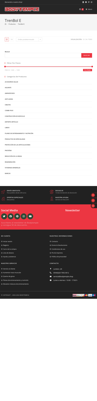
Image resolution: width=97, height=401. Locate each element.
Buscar (7, 52)
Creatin (8, 105)
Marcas (7, 173)
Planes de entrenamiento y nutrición (19, 133)
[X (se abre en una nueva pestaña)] (83, 2)
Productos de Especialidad (15, 139)
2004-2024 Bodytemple (20, 295)
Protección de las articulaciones (17, 145)
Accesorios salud (11, 82)
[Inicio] (5, 24)
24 (86, 39)
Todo (90, 39)
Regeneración (10, 162)
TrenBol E (21, 24)
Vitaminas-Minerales (12, 168)
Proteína (8, 150)
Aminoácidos (10, 93)
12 (83, 39)
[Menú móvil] (88, 9)
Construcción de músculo (15, 116)
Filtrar (87, 70)
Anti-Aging (9, 99)
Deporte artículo (11, 122)
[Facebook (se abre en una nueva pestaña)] (86, 2)
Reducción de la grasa (13, 156)
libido (7, 128)
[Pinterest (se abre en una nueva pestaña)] (88, 2)
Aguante (8, 88)
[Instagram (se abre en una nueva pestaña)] (91, 2)
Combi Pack (9, 110)
